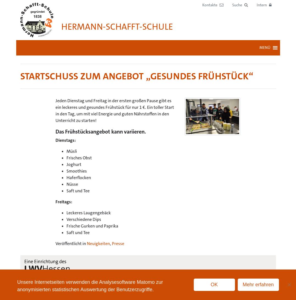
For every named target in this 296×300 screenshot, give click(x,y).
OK (214, 284)
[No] (289, 284)
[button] (240, 5)
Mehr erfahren (258, 284)
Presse (118, 243)
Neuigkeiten (98, 243)
